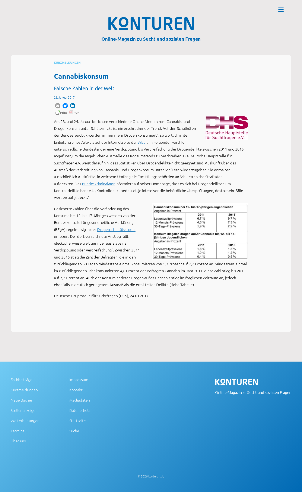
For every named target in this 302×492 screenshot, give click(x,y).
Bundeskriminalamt (98, 183)
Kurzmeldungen (67, 62)
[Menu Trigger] (281, 9)
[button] (57, 105)
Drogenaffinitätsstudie (116, 229)
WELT (142, 142)
